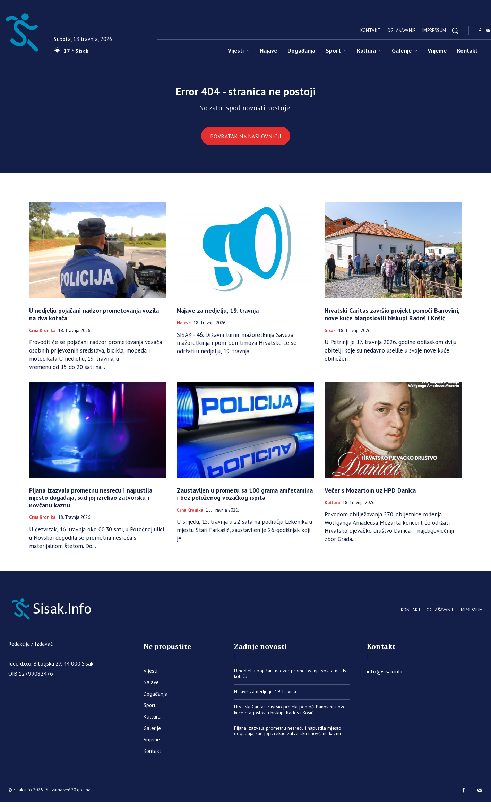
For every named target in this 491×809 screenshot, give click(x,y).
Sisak (330, 335)
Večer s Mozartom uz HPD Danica (370, 495)
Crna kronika (42, 335)
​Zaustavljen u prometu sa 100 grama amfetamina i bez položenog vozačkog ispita (245, 498)
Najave (184, 327)
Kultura (332, 507)
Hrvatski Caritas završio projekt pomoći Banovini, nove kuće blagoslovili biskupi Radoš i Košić (392, 319)
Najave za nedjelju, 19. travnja (218, 315)
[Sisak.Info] (74, 613)
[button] (455, 30)
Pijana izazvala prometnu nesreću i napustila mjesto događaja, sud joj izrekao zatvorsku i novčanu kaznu (90, 502)
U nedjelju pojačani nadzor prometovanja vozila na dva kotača (94, 319)
